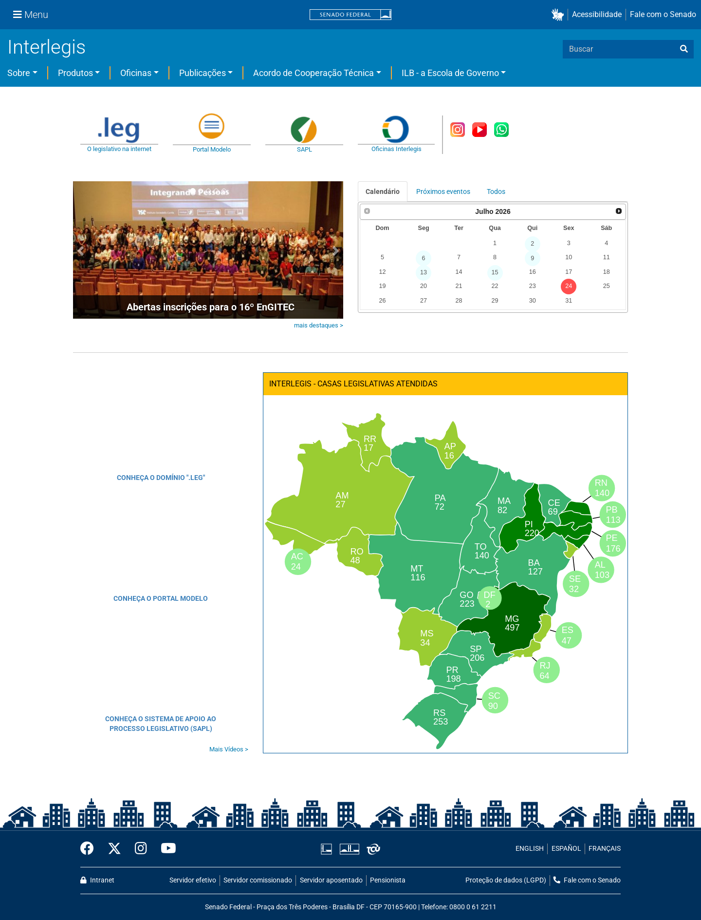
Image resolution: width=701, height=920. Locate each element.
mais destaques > (318, 325)
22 (495, 286)
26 (382, 300)
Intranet (97, 880)
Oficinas (135, 73)
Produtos (75, 73)
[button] (560, 14)
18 (606, 271)
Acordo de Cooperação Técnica (313, 73)
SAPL (304, 149)
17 (568, 271)
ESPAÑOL (566, 848)
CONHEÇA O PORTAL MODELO (160, 598)
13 (423, 272)
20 (423, 286)
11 (606, 257)
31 (568, 300)
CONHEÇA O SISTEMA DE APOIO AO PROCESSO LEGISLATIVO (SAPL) (160, 723)
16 (532, 271)
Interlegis (46, 47)
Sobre (18, 73)
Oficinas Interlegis (396, 149)
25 (606, 286)
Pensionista (388, 880)
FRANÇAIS (605, 848)
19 (382, 286)
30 (532, 300)
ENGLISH (530, 848)
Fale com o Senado (663, 14)
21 (458, 286)
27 (423, 300)
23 (532, 286)
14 (458, 271)
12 (382, 271)
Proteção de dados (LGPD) (505, 880)
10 (568, 257)
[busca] (684, 49)
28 (458, 300)
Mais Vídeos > (228, 749)
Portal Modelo (212, 149)
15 (495, 272)
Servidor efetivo (192, 880)
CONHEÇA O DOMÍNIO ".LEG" (161, 477)
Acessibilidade (597, 14)
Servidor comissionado (257, 880)
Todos (496, 191)
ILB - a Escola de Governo (450, 73)
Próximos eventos (443, 191)
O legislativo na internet (119, 149)
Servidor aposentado (331, 880)
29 (495, 300)
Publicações (202, 73)
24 (568, 286)
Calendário (383, 191)
